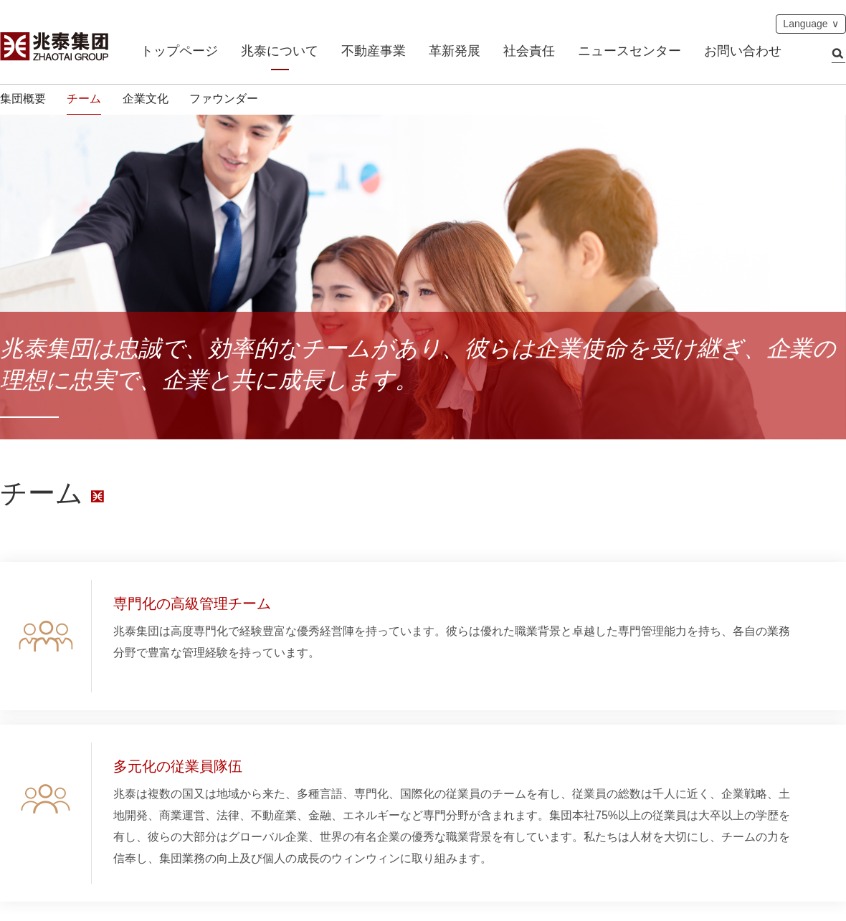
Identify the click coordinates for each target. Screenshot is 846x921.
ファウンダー (223, 98)
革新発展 (454, 51)
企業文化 (145, 98)
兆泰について (279, 51)
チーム (84, 98)
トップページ (179, 51)
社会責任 (529, 51)
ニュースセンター (629, 51)
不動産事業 (373, 51)
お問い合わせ (742, 51)
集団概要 (23, 98)
